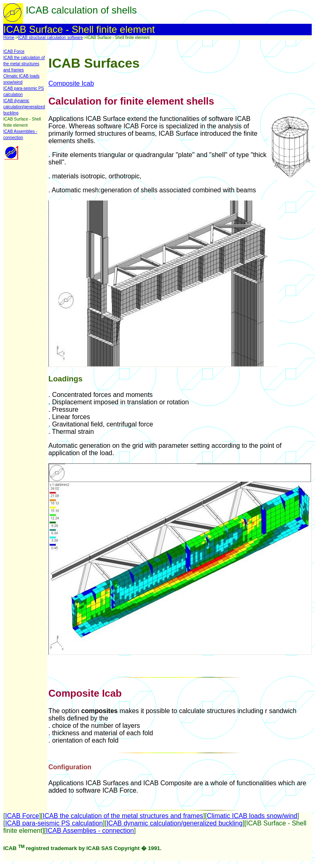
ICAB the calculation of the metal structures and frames (24, 63)
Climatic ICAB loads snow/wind (252, 815)
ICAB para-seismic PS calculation (54, 823)
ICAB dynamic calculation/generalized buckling (24, 106)
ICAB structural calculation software (50, 37)
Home (8, 37)
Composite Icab (71, 83)
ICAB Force (14, 51)
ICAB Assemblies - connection (90, 830)
